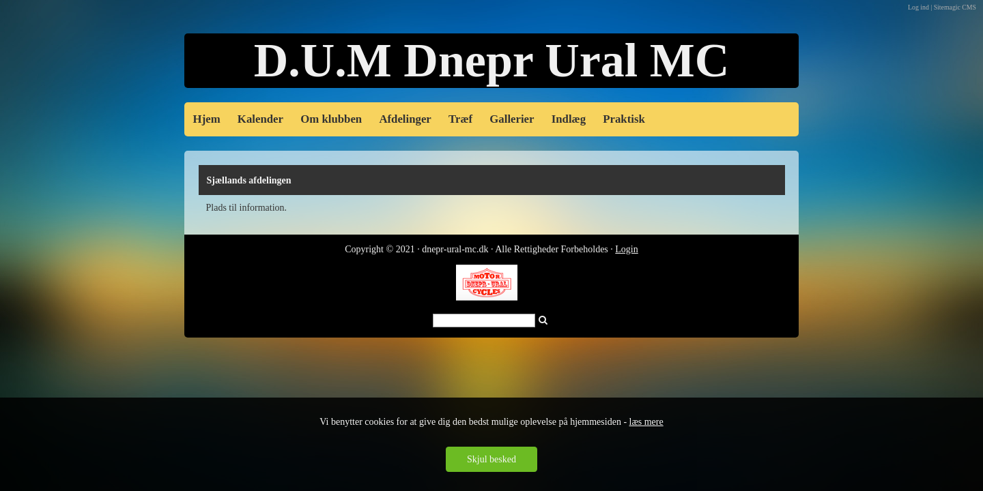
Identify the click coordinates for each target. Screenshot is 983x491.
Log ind (918, 7)
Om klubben (331, 119)
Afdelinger (405, 119)
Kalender (260, 119)
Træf (460, 119)
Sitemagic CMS (955, 7)
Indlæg (569, 119)
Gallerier (511, 119)
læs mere (646, 422)
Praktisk (624, 119)
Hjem (206, 119)
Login (626, 249)
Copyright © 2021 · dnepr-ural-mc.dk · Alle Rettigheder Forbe (464, 249)
